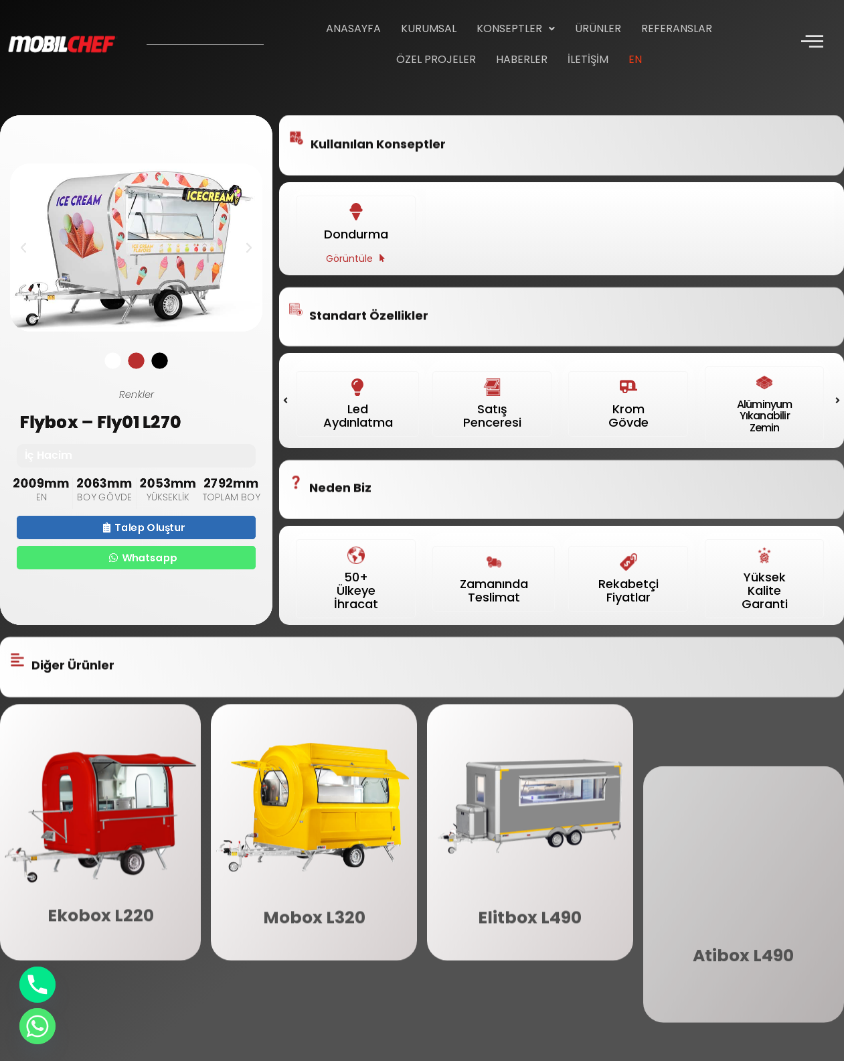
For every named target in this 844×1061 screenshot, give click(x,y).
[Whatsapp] (37, 1026)
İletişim (588, 59)
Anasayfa (353, 28)
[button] (516, 28)
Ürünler (598, 28)
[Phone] (37, 985)
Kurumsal (428, 28)
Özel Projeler (436, 59)
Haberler (521, 59)
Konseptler (516, 28)
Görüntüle (349, 236)
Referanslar (676, 28)
